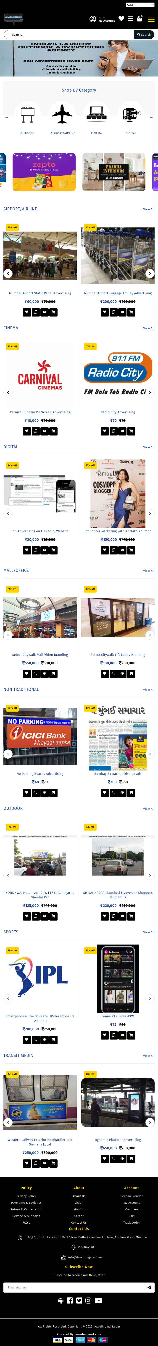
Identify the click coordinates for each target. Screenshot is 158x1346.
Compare (131, 1209)
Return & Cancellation (26, 1209)
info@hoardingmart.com (82, 1257)
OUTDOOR (27, 133)
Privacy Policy (26, 1196)
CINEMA (96, 133)
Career (79, 1216)
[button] (3, 58)
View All (149, 209)
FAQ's (26, 1222)
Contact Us (79, 1222)
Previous (7, 117)
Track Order (131, 1222)
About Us (78, 1196)
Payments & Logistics (26, 1202)
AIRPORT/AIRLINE (63, 133)
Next (151, 117)
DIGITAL (131, 133)
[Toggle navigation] (151, 20)
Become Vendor (131, 1196)
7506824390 (82, 1247)
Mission (79, 1209)
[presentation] (8, 273)
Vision (79, 1202)
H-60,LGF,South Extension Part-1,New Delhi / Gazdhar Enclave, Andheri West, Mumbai (82, 1237)
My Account (132, 1202)
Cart (132, 1216)
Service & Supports (26, 1216)
